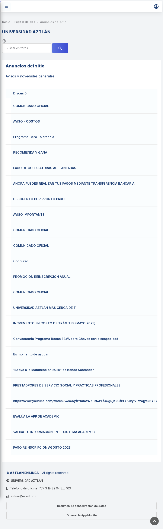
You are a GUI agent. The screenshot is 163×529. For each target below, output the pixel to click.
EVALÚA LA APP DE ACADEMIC (36, 416)
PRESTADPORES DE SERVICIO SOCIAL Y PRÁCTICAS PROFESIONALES (67, 385)
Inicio (6, 22)
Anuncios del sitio (53, 22)
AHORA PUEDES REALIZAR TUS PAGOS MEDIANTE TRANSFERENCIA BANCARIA (73, 183)
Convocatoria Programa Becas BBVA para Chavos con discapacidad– (66, 339)
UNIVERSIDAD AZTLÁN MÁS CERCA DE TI (45, 307)
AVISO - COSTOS (26, 121)
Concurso (20, 261)
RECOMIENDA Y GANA (30, 152)
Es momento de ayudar (31, 354)
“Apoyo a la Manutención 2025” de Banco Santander (53, 370)
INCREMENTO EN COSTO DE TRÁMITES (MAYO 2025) (54, 323)
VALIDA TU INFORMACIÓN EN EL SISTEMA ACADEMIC (54, 432)
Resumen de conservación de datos (81, 506)
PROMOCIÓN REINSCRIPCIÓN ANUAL (41, 276)
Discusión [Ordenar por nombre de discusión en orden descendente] (20, 93)
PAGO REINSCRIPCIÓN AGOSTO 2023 (42, 447)
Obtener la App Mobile (82, 515)
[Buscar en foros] (26, 48)
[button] (4, 40)
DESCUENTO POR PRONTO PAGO (39, 199)
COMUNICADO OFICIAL (31, 106)
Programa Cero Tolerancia (33, 137)
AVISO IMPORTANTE (28, 214)
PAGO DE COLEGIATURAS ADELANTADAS (44, 168)
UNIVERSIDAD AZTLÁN (27, 480)
